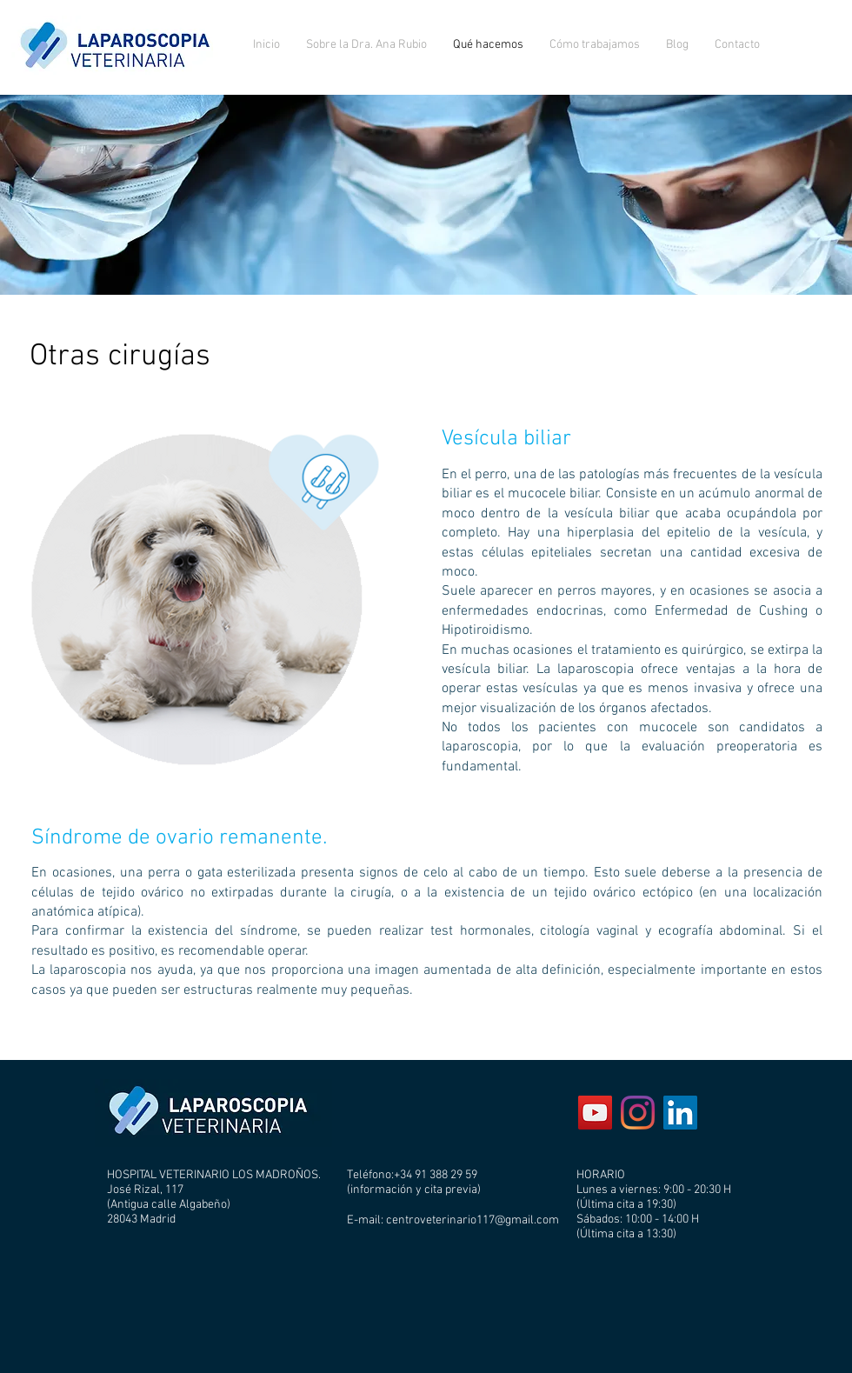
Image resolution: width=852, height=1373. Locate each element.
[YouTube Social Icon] (595, 1113)
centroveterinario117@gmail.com (472, 1220)
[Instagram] (638, 1113)
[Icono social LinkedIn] (680, 1113)
